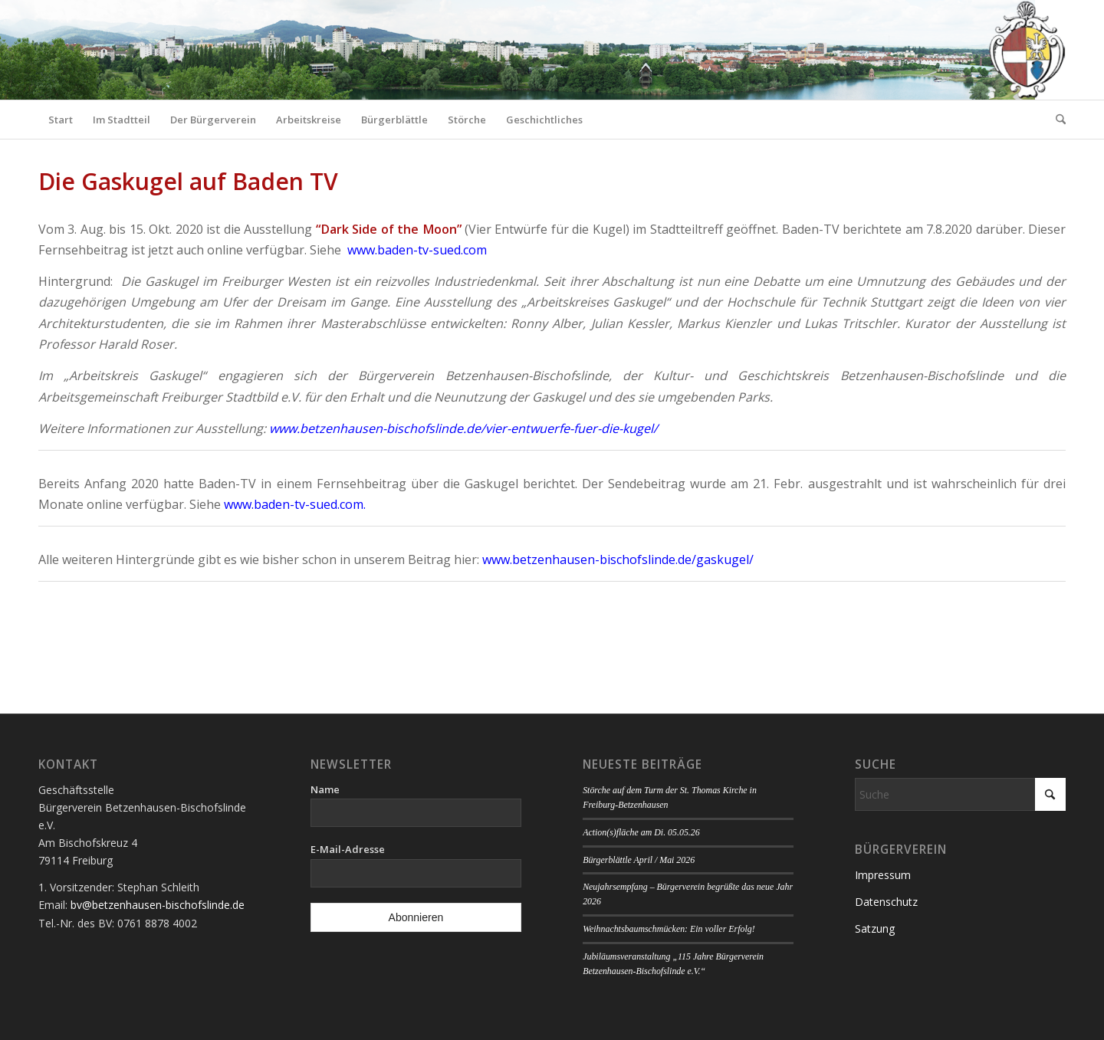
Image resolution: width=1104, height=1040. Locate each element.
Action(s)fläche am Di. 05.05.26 (641, 832)
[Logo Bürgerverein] (1026, 50)
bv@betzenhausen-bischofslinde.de (158, 904)
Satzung (875, 928)
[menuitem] (60, 119)
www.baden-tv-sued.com (417, 249)
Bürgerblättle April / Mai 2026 (639, 860)
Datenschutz (886, 901)
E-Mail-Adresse (347, 849)
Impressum (883, 875)
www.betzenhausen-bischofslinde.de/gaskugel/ (618, 559)
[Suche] (1056, 119)
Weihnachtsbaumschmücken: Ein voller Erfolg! (668, 929)
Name (325, 789)
